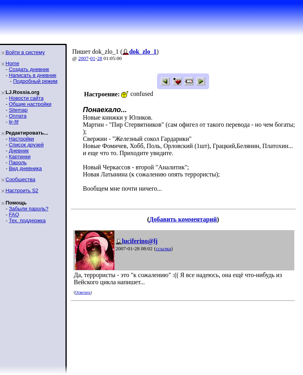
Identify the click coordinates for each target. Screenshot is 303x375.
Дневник (18, 151)
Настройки (21, 139)
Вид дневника (25, 168)
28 (99, 58)
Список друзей (26, 145)
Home (12, 63)
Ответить (82, 292)
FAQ (14, 215)
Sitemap (18, 110)
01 (92, 58)
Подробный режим (35, 81)
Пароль (17, 162)
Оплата (17, 116)
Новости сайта (26, 98)
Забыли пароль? (28, 209)
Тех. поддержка (27, 220)
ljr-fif (14, 122)
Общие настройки (30, 104)
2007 (83, 58)
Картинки (19, 156)
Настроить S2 (22, 190)
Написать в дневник (32, 75)
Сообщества (21, 179)
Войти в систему (25, 52)
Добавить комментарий (183, 219)
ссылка (163, 248)
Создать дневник (29, 69)
